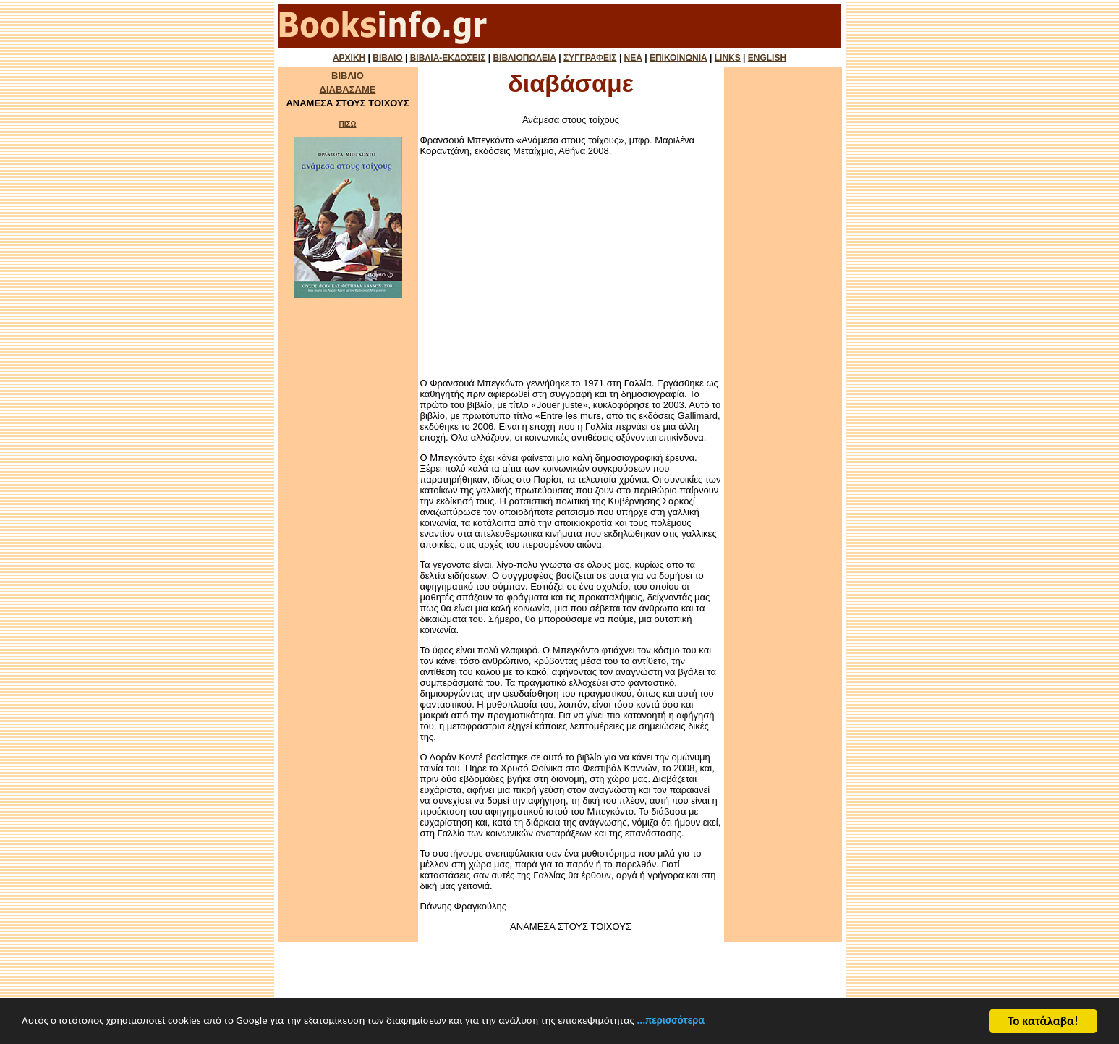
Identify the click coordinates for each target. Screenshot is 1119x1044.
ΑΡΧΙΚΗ (349, 58)
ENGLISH (767, 58)
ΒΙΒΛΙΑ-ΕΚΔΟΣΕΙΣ (448, 58)
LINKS (728, 58)
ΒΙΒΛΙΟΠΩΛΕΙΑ (524, 58)
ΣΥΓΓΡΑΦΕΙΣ (589, 58)
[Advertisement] (570, 267)
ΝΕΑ (633, 58)
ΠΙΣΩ (347, 124)
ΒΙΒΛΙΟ (387, 58)
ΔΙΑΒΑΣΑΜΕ (348, 89)
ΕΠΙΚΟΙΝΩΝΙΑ (678, 58)
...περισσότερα (755, 1035)
